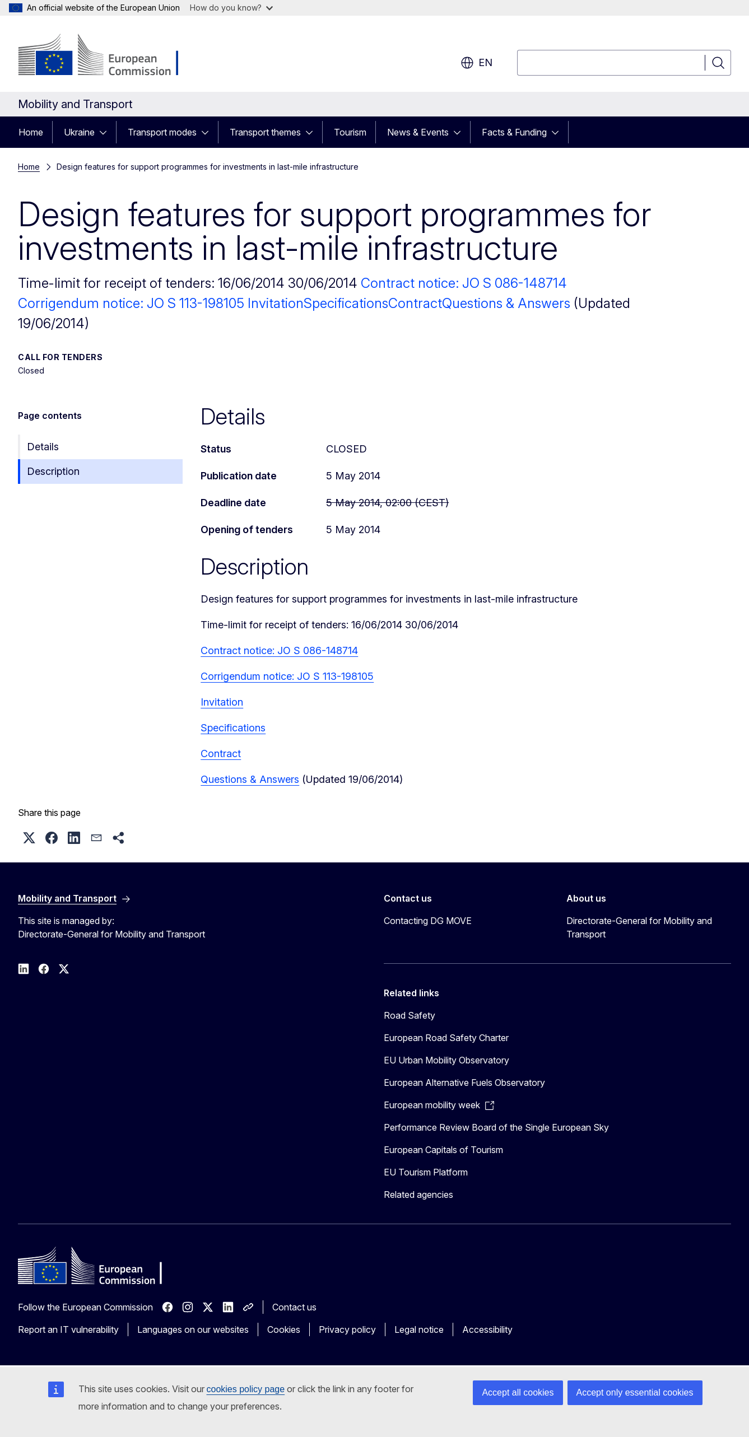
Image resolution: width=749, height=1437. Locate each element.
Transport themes (265, 132)
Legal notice (419, 1329)
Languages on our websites (193, 1329)
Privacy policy (347, 1329)
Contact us (294, 1307)
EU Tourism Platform (426, 1172)
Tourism (350, 132)
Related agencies (418, 1194)
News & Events (418, 132)
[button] (29, 838)
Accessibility (487, 1329)
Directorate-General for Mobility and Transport (639, 927)
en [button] (476, 62)
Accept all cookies (517, 1392)
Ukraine (79, 132)
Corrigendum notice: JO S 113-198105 (133, 303)
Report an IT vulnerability (68, 1329)
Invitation (276, 303)
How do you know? (231, 7)
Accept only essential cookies (635, 1392)
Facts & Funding (514, 132)
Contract (415, 303)
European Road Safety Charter (446, 1037)
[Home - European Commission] (108, 56)
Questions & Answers (506, 303)
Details (43, 446)
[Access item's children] (106, 132)
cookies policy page (246, 1389)
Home (30, 132)
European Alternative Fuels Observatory (464, 1082)
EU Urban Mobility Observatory (446, 1060)
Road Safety (409, 1015)
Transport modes (162, 132)
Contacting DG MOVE (428, 920)
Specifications (346, 303)
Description (53, 471)
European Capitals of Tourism (443, 1149)
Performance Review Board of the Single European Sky (496, 1127)
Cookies (283, 1329)
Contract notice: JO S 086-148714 (464, 283)
